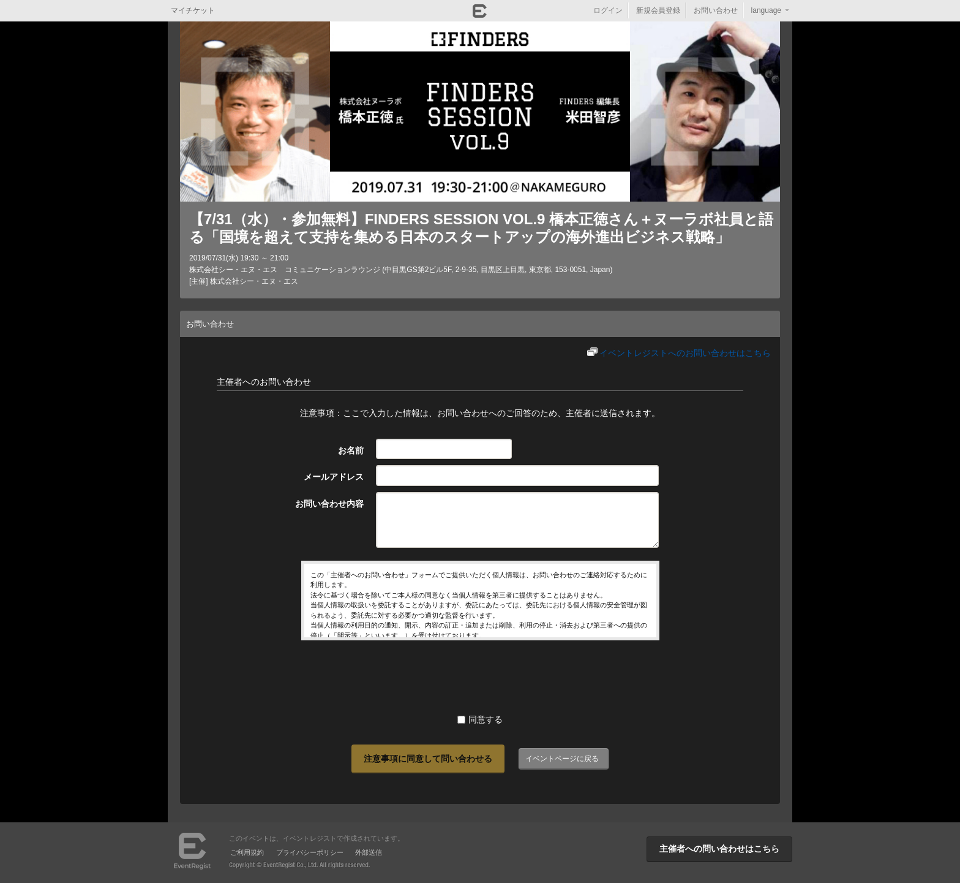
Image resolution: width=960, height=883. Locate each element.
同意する (480, 719)
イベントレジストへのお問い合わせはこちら (685, 353)
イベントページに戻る (562, 758)
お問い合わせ (716, 10)
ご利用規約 (247, 852)
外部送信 (368, 852)
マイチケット (193, 10)
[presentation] (480, 676)
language (766, 10)
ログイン (608, 10)
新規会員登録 (658, 10)
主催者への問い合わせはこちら (719, 849)
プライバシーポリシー (309, 852)
